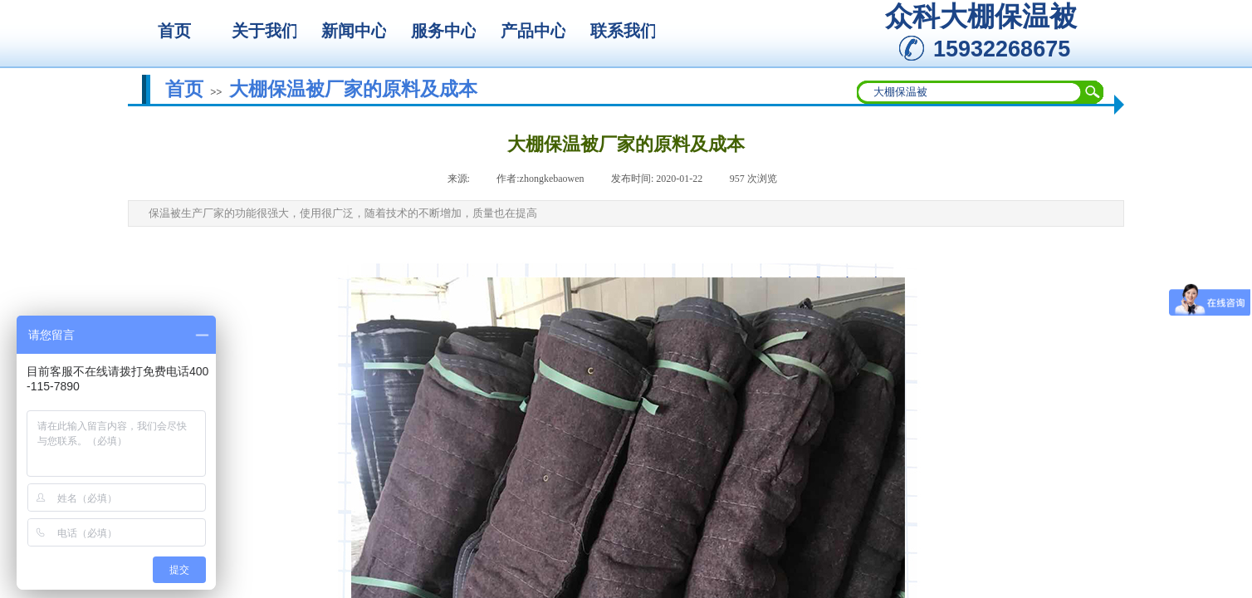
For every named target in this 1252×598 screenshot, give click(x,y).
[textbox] (969, 92)
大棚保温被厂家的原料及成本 (353, 89)
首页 (184, 89)
